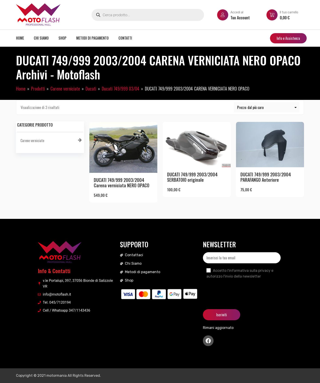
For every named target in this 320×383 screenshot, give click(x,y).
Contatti (125, 38)
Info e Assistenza (288, 38)
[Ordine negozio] (267, 107)
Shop (62, 38)
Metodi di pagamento (92, 38)
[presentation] (236, 290)
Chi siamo (41, 38)
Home (20, 38)
